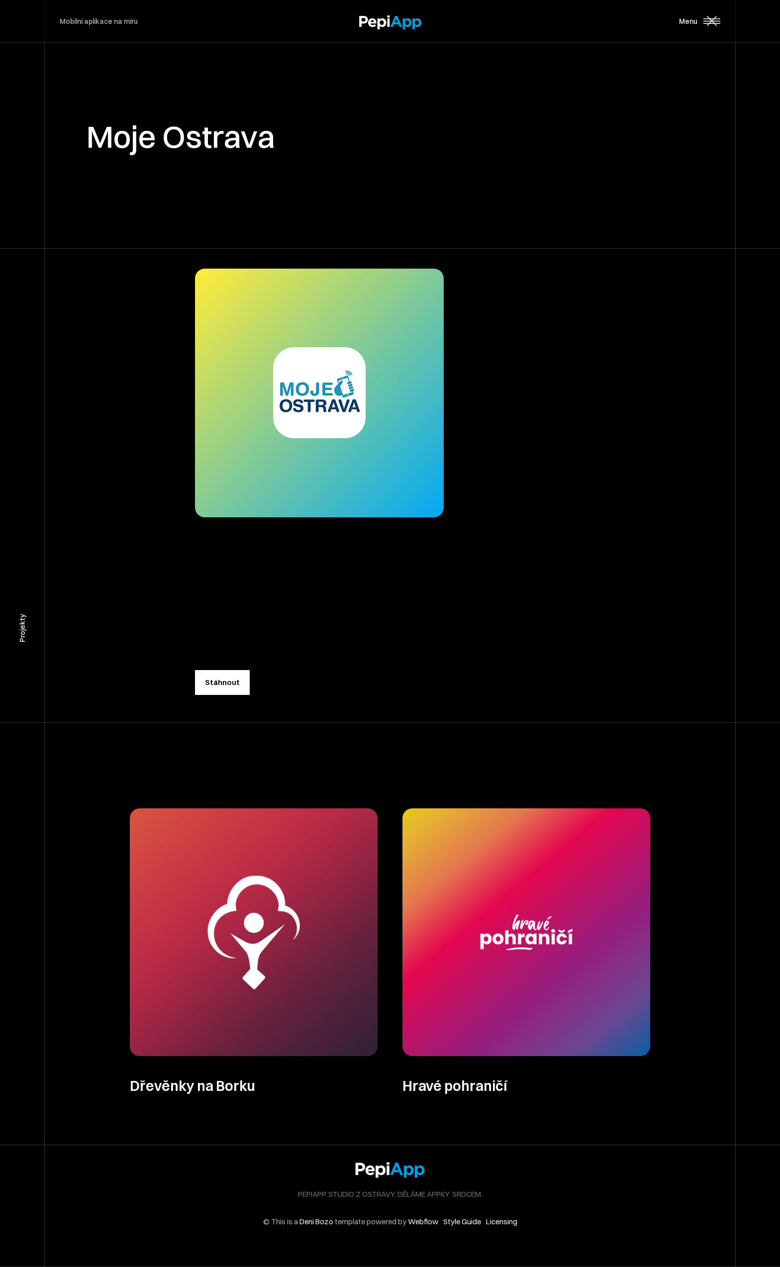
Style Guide (462, 1221)
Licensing (501, 1221)
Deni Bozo (316, 1221)
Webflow (423, 1221)
